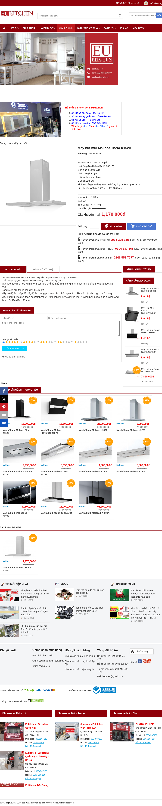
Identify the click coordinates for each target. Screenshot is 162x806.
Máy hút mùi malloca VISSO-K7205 (17, 473)
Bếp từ (15, 28)
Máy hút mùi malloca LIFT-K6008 (16, 514)
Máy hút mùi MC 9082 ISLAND (56, 513)
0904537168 (38, 742)
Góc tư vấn (139, 28)
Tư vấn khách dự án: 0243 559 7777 (112, 670)
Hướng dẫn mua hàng (127, 3)
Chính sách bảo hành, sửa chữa (48, 660)
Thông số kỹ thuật (43, 269)
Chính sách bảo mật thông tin (79, 669)
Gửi (159, 15)
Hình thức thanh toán (42, 655)
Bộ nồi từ (110, 28)
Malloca (44, 424)
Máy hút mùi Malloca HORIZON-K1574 (51, 431)
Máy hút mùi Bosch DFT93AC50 (150, 370)
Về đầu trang (140, 651)
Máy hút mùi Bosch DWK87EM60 (150, 331)
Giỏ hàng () (156, 3)
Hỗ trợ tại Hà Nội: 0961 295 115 (113, 663)
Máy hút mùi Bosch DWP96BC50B (150, 289)
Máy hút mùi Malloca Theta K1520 (17, 569)
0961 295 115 (119, 239)
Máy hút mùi (66, 28)
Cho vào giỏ (141, 226)
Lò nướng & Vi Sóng (88, 28)
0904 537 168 (124, 248)
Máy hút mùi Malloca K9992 (92, 430)
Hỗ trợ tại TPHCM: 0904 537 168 (111, 657)
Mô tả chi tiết (13, 269)
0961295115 (41, 739)
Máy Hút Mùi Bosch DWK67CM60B (148, 310)
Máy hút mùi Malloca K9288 (130, 430)
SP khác (124, 28)
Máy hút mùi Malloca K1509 (130, 471)
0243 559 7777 (124, 257)
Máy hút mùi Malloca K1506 (92, 471)
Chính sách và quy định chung (80, 656)
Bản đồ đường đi (33, 746)
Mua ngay (113, 226)
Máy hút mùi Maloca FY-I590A (93, 513)
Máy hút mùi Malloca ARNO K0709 (54, 473)
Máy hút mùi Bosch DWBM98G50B (150, 350)
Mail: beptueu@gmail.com (110, 676)
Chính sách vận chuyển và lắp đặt (80, 662)
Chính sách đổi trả (41, 666)
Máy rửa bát (47, 28)
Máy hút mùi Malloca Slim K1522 (16, 431)
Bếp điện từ (30, 28)
